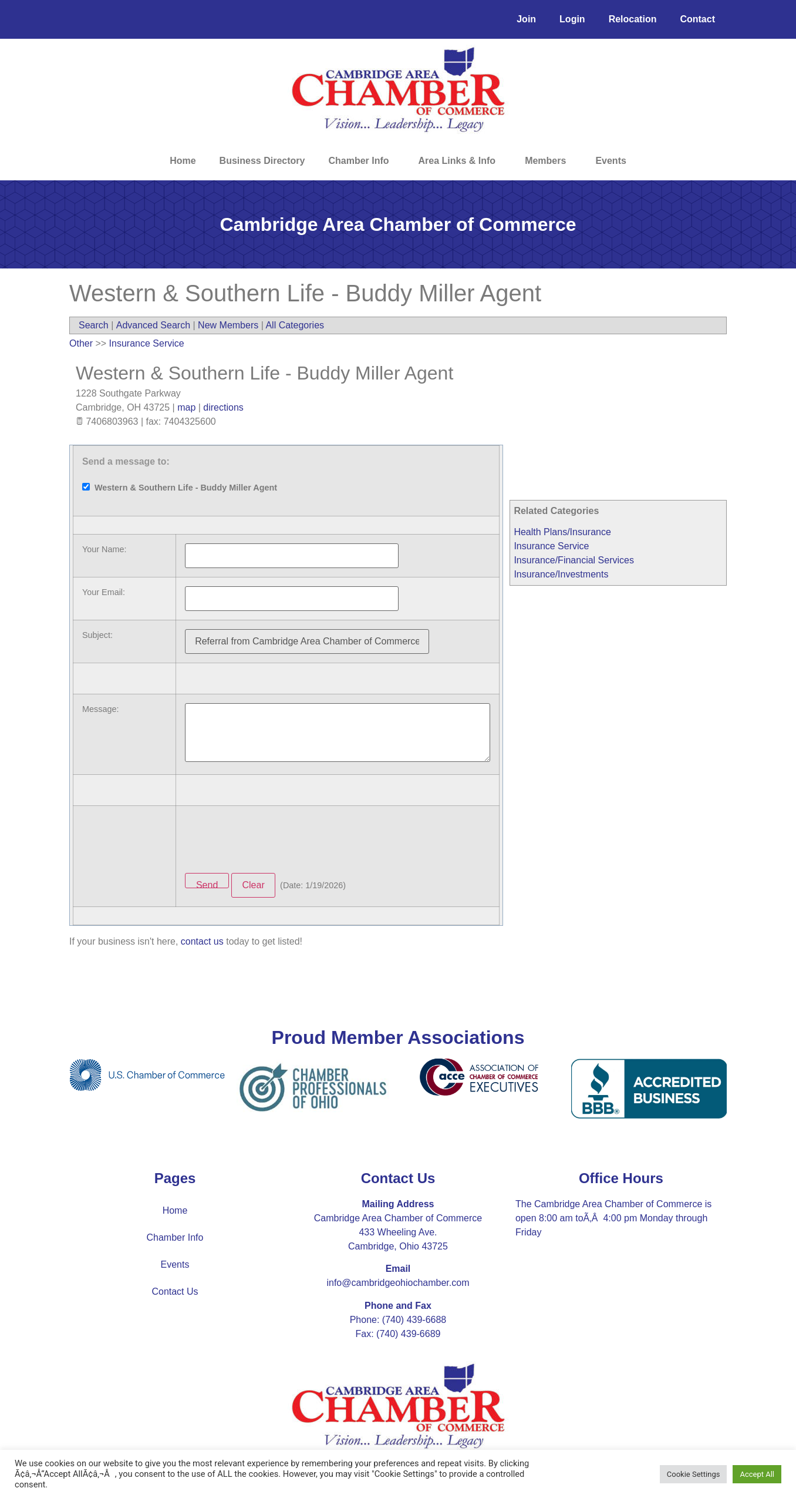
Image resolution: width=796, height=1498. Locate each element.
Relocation (633, 19)
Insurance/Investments (561, 574)
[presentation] (274, 838)
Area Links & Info (460, 161)
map (186, 407)
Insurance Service (551, 546)
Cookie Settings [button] (693, 1474)
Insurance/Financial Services (574, 560)
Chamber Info (361, 161)
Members (548, 161)
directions (223, 407)
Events (610, 161)
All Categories (294, 325)
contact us (202, 941)
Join (526, 19)
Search (94, 325)
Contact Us (174, 1292)
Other (81, 343)
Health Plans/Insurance (562, 532)
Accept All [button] (757, 1474)
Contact (697, 19)
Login (572, 19)
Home (182, 161)
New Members (228, 325)
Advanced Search (153, 325)
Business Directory (262, 161)
